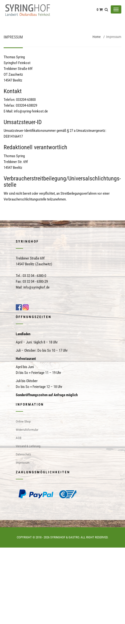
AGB (18, 438)
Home (96, 37)
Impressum (23, 462)
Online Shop (23, 421)
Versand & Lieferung (28, 446)
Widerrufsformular (27, 429)
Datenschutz (23, 454)
